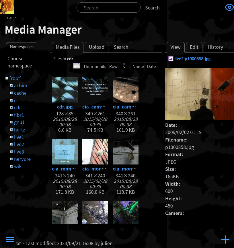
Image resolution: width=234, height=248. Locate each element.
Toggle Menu (10, 239)
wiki (18, 166)
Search (152, 7)
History (215, 46)
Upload (96, 46)
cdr (17, 107)
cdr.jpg (65, 106)
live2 (19, 144)
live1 (19, 136)
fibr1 (19, 114)
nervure (22, 158)
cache (20, 92)
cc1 (17, 100)
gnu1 (19, 122)
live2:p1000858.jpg (192, 58)
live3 (19, 151)
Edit (194, 46)
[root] (15, 78)
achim (20, 85)
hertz (19, 129)
